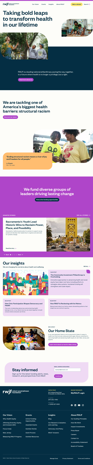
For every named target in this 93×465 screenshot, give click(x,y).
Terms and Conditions (84, 458)
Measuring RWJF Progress (12, 437)
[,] (86, 266)
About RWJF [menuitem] (60, 4)
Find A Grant (76, 4)
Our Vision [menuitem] (35, 4)
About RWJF (76, 415)
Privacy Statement (67, 458)
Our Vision (7, 415)
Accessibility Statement (79, 442)
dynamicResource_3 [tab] (16, 254)
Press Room (75, 431)
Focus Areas (7, 429)
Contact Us (75, 438)
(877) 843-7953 (53, 399)
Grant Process (30, 433)
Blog (49, 419)
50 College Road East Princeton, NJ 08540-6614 (56, 393)
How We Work (76, 423)
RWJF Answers (53, 433)
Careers (73, 434)
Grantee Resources (32, 437)
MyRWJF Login (78, 393)
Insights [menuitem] (51, 4)
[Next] (20, 255)
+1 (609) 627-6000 (54, 404)
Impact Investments (78, 427)
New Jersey (7, 433)
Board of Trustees (77, 446)
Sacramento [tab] (10, 254)
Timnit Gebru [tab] (12, 254)
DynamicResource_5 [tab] (14, 254)
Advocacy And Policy (55, 429)
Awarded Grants (31, 425)
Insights (51, 415)
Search (87, 4)
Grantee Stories (31, 429)
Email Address (61, 366)
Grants (29, 415)
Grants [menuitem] (43, 4)
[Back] (7, 255)
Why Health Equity (9, 419)
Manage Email (54, 458)
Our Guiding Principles (79, 419)
